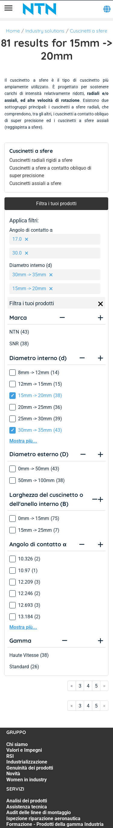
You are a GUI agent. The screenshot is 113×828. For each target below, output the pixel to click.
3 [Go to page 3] (80, 686)
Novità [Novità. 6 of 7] (13, 773)
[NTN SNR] (39, 9)
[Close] (100, 304)
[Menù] (8, 9)
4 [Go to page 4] (88, 686)
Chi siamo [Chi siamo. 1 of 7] (17, 744)
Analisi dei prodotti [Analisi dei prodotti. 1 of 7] (26, 801)
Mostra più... (23, 441)
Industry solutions (44, 31)
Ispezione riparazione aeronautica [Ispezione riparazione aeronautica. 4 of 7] (43, 818)
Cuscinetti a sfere (88, 31)
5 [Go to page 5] (96, 686)
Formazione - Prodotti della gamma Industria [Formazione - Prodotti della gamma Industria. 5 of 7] (55, 824)
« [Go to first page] (72, 685)
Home (13, 31)
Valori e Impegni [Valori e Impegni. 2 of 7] (24, 750)
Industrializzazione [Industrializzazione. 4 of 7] (26, 762)
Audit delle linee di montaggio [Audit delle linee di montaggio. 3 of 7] (38, 812)
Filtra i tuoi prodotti (56, 203)
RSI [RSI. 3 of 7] (10, 756)
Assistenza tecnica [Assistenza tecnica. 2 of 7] (26, 807)
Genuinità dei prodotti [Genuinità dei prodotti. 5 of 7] (29, 768)
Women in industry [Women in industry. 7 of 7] (26, 780)
